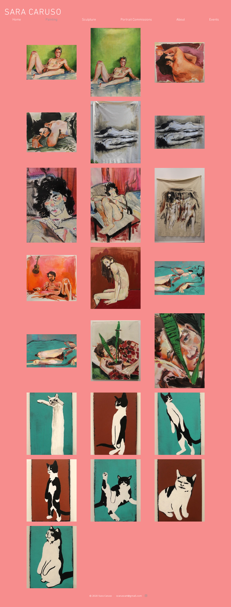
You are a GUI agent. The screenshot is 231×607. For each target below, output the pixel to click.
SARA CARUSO (33, 12)
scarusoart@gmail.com (129, 595)
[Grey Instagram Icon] (146, 595)
